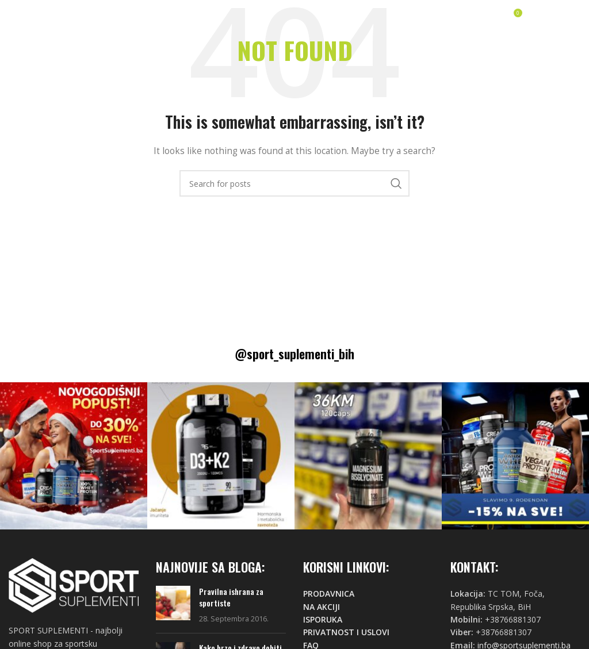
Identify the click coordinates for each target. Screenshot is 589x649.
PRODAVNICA (328, 593)
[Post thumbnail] (173, 605)
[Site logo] (43, 16)
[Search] (294, 183)
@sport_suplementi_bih (294, 353)
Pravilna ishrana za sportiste (231, 597)
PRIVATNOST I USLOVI (346, 632)
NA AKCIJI (321, 606)
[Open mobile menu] (556, 17)
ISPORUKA (322, 619)
